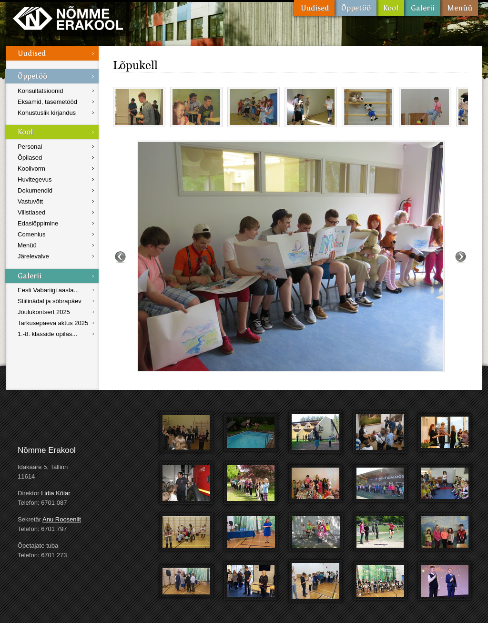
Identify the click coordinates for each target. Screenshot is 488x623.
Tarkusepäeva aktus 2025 (53, 323)
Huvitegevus (35, 179)
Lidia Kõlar (55, 493)
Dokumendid (35, 190)
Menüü (459, 8)
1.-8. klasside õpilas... (47, 333)
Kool (390, 8)
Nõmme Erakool (68, 18)
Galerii (422, 8)
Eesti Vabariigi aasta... (48, 290)
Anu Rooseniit (61, 519)
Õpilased (30, 157)
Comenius (32, 234)
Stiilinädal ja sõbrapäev (49, 301)
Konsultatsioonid (40, 90)
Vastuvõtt (30, 201)
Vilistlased (31, 212)
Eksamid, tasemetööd (47, 101)
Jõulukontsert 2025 (44, 312)
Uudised (314, 8)
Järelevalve (33, 256)
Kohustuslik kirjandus (47, 112)
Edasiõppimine (38, 223)
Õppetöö (355, 8)
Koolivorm (31, 168)
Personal (30, 146)
